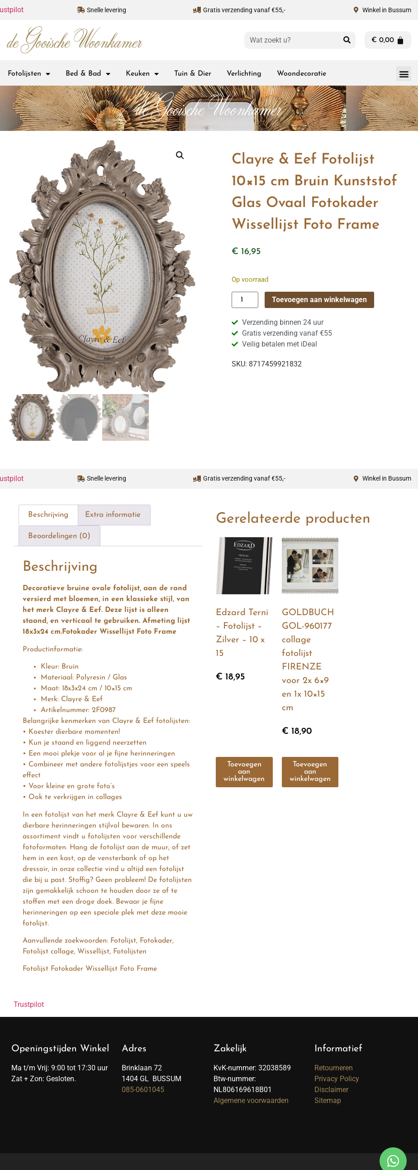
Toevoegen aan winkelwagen (319, 299)
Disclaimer (331, 1088)
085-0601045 (143, 1088)
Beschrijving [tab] (48, 514)
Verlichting (244, 73)
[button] (403, 73)
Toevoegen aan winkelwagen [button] (244, 771)
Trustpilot (29, 1003)
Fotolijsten (29, 74)
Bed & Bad (88, 74)
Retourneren (333, 1066)
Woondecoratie (301, 73)
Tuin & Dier (192, 73)
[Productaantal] (245, 300)
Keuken (142, 74)
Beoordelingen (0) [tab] (59, 535)
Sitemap (327, 1099)
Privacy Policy (336, 1077)
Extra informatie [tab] (113, 514)
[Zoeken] (347, 40)
